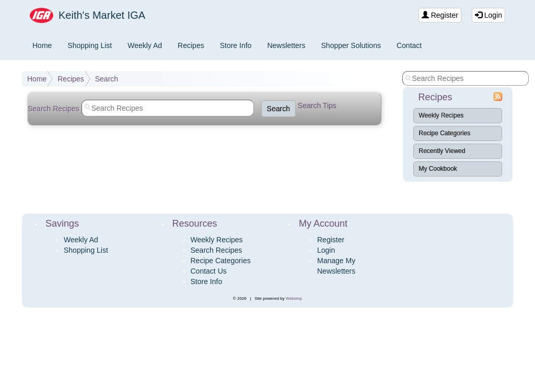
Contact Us (209, 271)
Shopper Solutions (351, 45)
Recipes (191, 45)
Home (42, 45)
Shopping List (89, 45)
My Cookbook (438, 168)
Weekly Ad (144, 45)
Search (106, 79)
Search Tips (317, 105)
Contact (409, 45)
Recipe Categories (445, 133)
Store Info (236, 45)
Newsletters (286, 45)
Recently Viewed (442, 151)
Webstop (294, 298)
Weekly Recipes (441, 115)
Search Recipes (216, 250)
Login (488, 15)
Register (440, 15)
